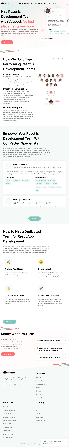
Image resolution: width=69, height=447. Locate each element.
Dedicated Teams (8, 424)
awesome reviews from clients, (15, 114)
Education (39, 394)
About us (51, 3)
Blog (45, 3)
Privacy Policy (40, 417)
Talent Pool (6, 407)
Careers (38, 414)
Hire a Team (8, 354)
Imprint (38, 424)
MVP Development (9, 427)
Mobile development (9, 420)
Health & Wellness (41, 384)
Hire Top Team (58, 59)
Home (21, 3)
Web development (9, 417)
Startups (38, 377)
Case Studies (38, 3)
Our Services (28, 3)
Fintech (38, 387)
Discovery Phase (8, 434)
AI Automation (7, 437)
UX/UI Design (7, 414)
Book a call (9, 322)
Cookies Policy (40, 420)
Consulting (6, 430)
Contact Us (39, 407)
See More (34, 218)
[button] (51, 340)
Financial (38, 391)
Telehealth (39, 381)
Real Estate (39, 398)
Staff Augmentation (9, 410)
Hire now (7, 42)
